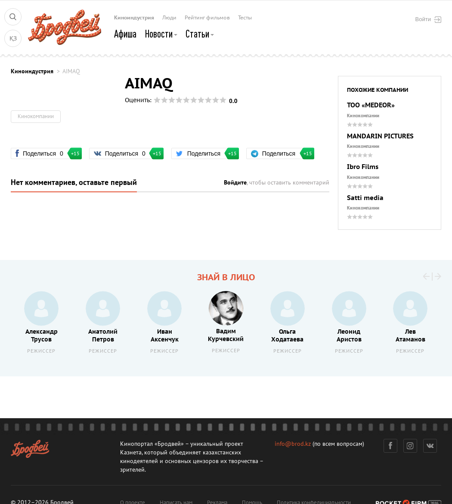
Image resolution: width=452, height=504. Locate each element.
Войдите (235, 182)
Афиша (125, 34)
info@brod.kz (293, 444)
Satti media (365, 198)
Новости (161, 34)
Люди (169, 18)
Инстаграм (410, 445)
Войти (428, 19)
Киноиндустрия (134, 18)
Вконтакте (430, 446)
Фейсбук (390, 446)
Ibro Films (362, 167)
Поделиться (43, 153)
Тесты (245, 18)
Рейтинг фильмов (207, 18)
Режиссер (41, 351)
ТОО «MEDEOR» (371, 105)
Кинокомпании (363, 116)
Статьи (200, 34)
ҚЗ (13, 38)
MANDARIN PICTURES (380, 136)
